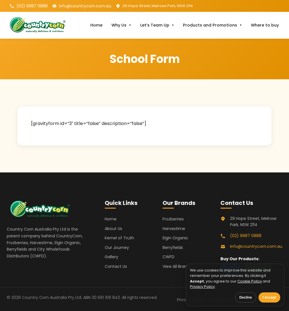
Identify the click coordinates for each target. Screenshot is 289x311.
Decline (245, 297)
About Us (113, 228)
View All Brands (177, 266)
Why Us (118, 25)
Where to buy (265, 25)
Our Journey (117, 247)
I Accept (269, 297)
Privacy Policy (202, 286)
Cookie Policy (249, 281)
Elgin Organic (175, 238)
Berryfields (173, 247)
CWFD (168, 257)
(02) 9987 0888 (32, 6)
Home (96, 25)
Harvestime (174, 228)
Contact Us (116, 266)
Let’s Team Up (154, 25)
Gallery (111, 257)
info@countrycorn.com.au (85, 6)
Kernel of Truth (119, 238)
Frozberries (173, 219)
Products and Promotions (210, 25)
